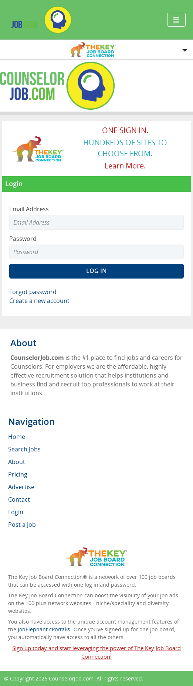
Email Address (29, 209)
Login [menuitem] (15, 512)
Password (23, 239)
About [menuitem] (16, 462)
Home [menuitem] (16, 437)
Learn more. (125, 166)
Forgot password (33, 292)
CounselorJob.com (71, 678)
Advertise (21, 487)
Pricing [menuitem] (17, 474)
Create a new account (39, 301)
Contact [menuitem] (19, 499)
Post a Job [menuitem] (22, 525)
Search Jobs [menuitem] (24, 449)
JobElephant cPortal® (44, 629)
